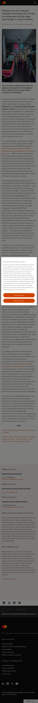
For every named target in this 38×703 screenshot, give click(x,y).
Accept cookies (19, 295)
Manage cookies (19, 301)
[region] (19, 281)
